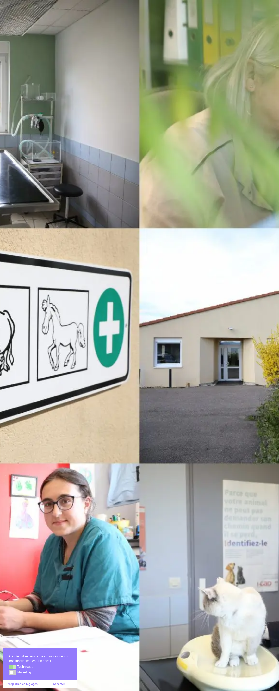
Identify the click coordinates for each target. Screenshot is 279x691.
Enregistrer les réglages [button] (22, 684)
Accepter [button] (59, 684)
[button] (12, 667)
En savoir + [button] (46, 661)
